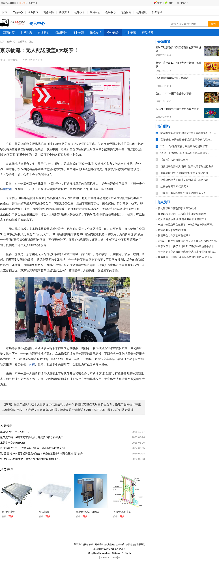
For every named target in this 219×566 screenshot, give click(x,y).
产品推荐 (147, 32)
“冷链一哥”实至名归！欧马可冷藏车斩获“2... (184, 153)
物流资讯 (64, 12)
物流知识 (95, 32)
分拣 (32, 364)
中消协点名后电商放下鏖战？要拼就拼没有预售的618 (31, 459)
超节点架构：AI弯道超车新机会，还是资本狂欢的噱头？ (33, 437)
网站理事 (99, 544)
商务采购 (49, 12)
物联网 (7, 189)
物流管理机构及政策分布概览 (172, 78)
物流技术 (79, 12)
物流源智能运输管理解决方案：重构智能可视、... (188, 132)
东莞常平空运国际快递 (14, 442)
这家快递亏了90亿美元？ (174, 186)
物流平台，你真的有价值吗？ (174, 235)
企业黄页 (33, 12)
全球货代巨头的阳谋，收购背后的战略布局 (184, 179)
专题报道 (126, 12)
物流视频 (141, 12)
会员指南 (109, 544)
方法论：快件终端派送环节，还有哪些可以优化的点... (188, 240)
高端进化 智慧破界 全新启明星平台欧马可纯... (186, 139)
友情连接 (130, 544)
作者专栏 (157, 12)
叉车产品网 (120, 549)
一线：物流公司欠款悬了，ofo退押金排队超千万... (186, 224)
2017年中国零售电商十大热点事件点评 (177, 108)
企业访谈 (113, 32)
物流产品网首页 (8, 3)
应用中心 (95, 12)
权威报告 (61, 32)
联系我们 (140, 544)
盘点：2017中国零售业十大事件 (174, 93)
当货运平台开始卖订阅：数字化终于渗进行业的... (188, 166)
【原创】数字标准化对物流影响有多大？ (183, 193)
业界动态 (26, 32)
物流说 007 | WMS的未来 (172, 230)
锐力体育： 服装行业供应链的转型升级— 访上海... (186, 257)
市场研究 (43, 32)
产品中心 (18, 12)
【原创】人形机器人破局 (174, 159)
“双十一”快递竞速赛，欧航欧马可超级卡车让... (186, 146)
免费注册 (32, 3)
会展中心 (110, 12)
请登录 (22, 3)
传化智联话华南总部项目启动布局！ (178, 208)
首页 (4, 12)
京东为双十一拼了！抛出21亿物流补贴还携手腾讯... (187, 246)
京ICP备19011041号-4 (109, 557)
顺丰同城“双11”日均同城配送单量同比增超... (185, 173)
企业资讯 (130, 32)
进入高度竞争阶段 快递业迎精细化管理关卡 (182, 219)
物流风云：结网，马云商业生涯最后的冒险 (182, 213)
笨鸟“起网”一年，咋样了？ (16, 431)
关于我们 (78, 544)
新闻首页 (9, 32)
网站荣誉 (88, 544)
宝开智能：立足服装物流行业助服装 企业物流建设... (187, 251)
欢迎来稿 (120, 544)
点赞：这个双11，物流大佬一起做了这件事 (178, 64)
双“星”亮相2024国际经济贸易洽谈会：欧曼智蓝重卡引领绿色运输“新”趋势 (43, 453)
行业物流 (78, 32)
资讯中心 (11, 41)
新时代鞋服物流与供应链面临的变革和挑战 (178, 49)
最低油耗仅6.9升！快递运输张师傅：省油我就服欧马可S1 (34, 448)
